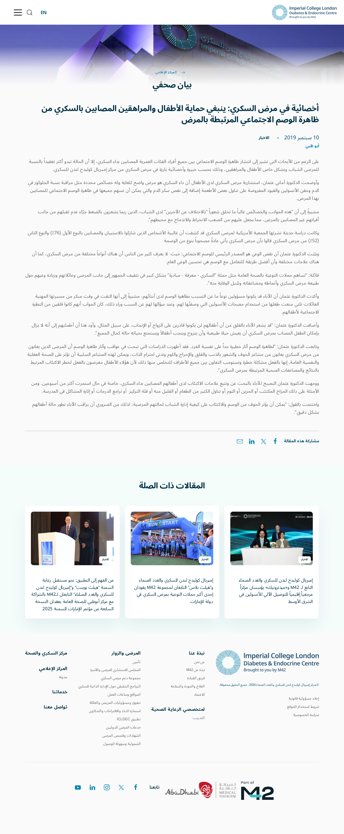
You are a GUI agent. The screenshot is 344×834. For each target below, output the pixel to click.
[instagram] (107, 790)
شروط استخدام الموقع (303, 706)
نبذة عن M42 (195, 670)
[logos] (260, 791)
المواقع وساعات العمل (124, 695)
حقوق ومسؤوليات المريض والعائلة (115, 703)
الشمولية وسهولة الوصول (122, 744)
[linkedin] (92, 791)
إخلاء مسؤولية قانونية (304, 698)
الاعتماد (199, 695)
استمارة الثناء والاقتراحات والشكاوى (115, 711)
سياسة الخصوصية (306, 715)
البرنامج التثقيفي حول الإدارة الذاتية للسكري (109, 686)
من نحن (199, 662)
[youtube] (78, 792)
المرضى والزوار (126, 653)
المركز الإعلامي (170, 72)
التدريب (199, 718)
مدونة (63, 677)
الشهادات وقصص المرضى (122, 736)
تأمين (137, 662)
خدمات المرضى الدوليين (123, 727)
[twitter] (121, 790)
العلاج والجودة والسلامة (188, 686)
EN (44, 12)
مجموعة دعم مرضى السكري (121, 678)
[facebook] (135, 789)
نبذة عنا (197, 653)
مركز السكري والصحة (46, 654)
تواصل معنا (55, 708)
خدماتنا (59, 692)
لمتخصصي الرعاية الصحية (178, 709)
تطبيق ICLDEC (129, 719)
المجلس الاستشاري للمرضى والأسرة (115, 670)
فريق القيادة (196, 678)
